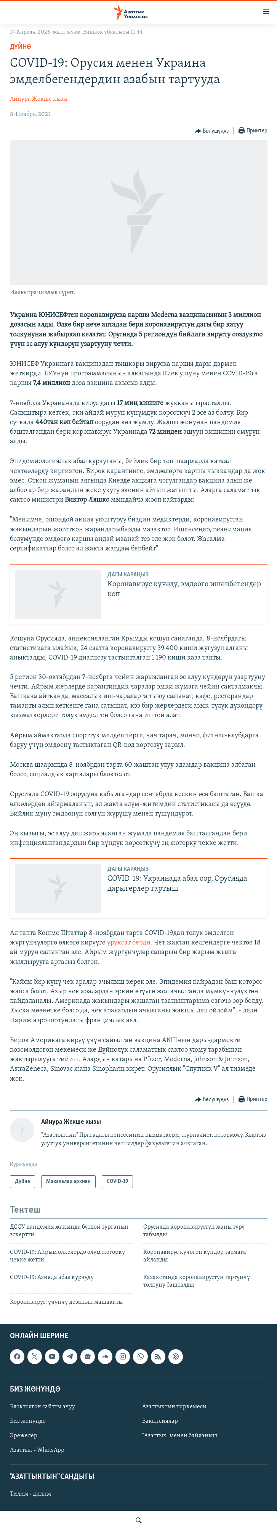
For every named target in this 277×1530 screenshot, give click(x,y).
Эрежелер (23, 1436)
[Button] (212, 131)
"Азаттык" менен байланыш (180, 1436)
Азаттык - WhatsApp (37, 1450)
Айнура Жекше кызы (38, 99)
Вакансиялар (160, 1421)
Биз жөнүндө (28, 1421)
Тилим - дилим (30, 1494)
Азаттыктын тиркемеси (174, 1407)
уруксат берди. (129, 942)
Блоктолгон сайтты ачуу (42, 1407)
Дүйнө (20, 47)
